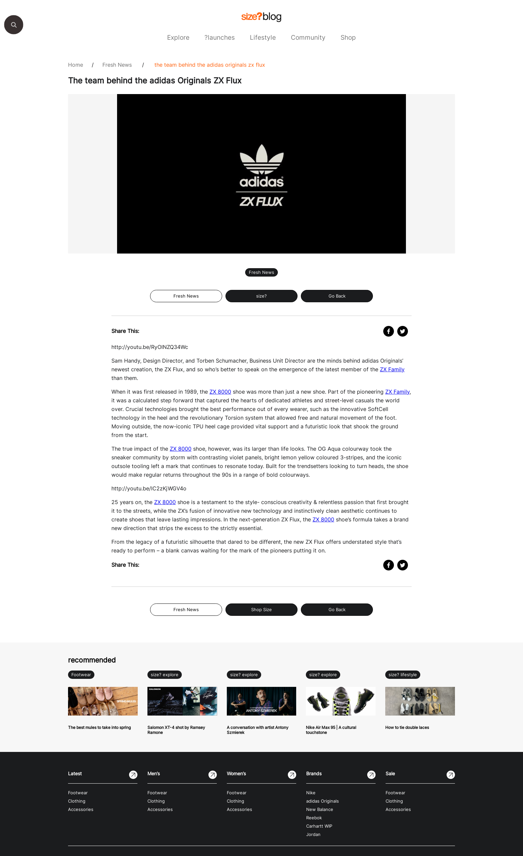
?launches (219, 37)
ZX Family (392, 369)
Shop (348, 37)
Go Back (337, 296)
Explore (178, 37)
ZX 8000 (220, 391)
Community (308, 37)
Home (75, 64)
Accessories (80, 809)
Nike (311, 792)
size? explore (164, 674)
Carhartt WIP (319, 826)
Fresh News (117, 64)
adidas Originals (322, 801)
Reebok (314, 817)
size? (261, 296)
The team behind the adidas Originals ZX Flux (209, 64)
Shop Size (261, 609)
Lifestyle (263, 37)
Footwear (81, 674)
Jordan (313, 834)
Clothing (76, 801)
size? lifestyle (403, 674)
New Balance (319, 809)
